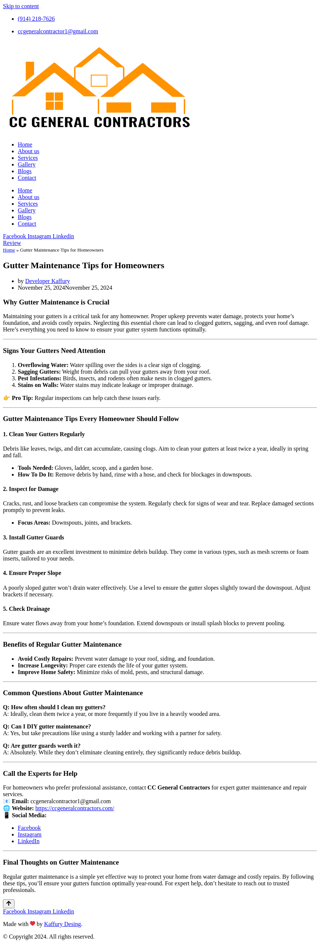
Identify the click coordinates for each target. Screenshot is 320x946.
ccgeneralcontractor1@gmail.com (70, 801)
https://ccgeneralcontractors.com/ (75, 808)
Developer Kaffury (47, 281)
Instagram (29, 834)
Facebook (29, 828)
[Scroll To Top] (8, 903)
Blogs (24, 171)
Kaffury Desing (62, 924)
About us (28, 151)
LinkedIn (29, 841)
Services (28, 158)
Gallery (27, 164)
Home (25, 144)
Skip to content (21, 6)
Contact (27, 178)
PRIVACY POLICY (124, 936)
